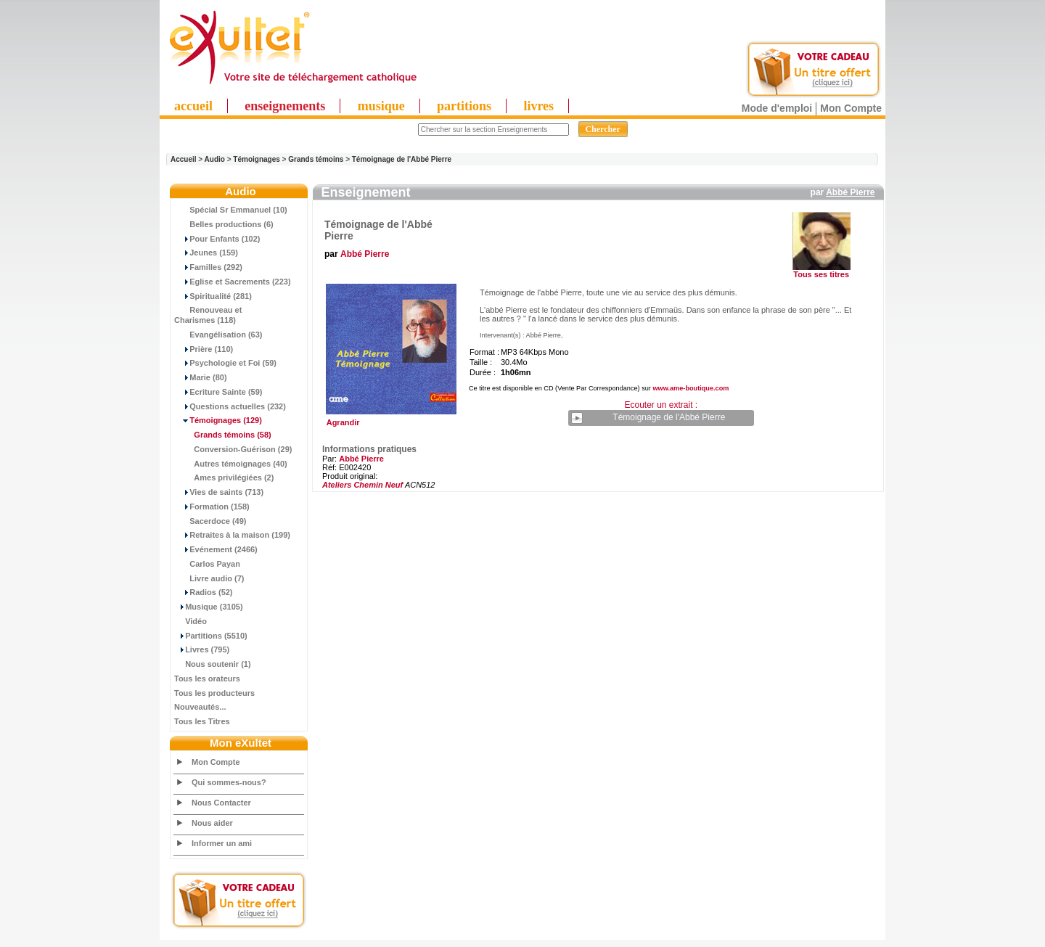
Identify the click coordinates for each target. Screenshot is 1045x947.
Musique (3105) (208, 606)
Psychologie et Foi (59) (225, 362)
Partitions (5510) (210, 635)
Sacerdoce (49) (210, 521)
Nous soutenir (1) (212, 664)
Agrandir (389, 419)
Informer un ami (222, 843)
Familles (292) (208, 267)
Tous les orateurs (207, 678)
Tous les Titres (202, 721)
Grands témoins (315, 159)
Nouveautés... (200, 706)
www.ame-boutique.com (690, 388)
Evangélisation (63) (218, 334)
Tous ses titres (821, 274)
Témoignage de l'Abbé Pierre (401, 159)
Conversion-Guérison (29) (233, 449)
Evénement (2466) (216, 549)
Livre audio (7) (209, 578)
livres (538, 106)
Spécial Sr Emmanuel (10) (230, 209)
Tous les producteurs (214, 693)
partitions (464, 106)
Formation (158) (212, 506)
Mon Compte (851, 108)
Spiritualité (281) (213, 296)
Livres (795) (201, 649)
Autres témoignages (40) (230, 463)
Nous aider (212, 823)
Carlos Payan (207, 563)
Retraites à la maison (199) (232, 534)
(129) (218, 420)
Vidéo (190, 621)
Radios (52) (203, 592)
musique (381, 106)
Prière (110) (203, 349)
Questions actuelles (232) (230, 406)
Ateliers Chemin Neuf (362, 484)
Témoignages (256, 159)
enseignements (285, 106)
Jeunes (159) (206, 252)
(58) (222, 434)
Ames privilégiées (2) (224, 477)
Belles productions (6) (224, 224)
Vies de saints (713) (218, 492)
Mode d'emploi (777, 108)
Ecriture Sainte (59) (218, 392)
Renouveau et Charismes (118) (208, 315)
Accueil (184, 159)
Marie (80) (200, 377)
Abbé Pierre (850, 192)
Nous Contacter (221, 802)
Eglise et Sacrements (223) (232, 281)
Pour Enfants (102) (217, 238)
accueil (193, 106)
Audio (215, 159)
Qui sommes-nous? (229, 782)
